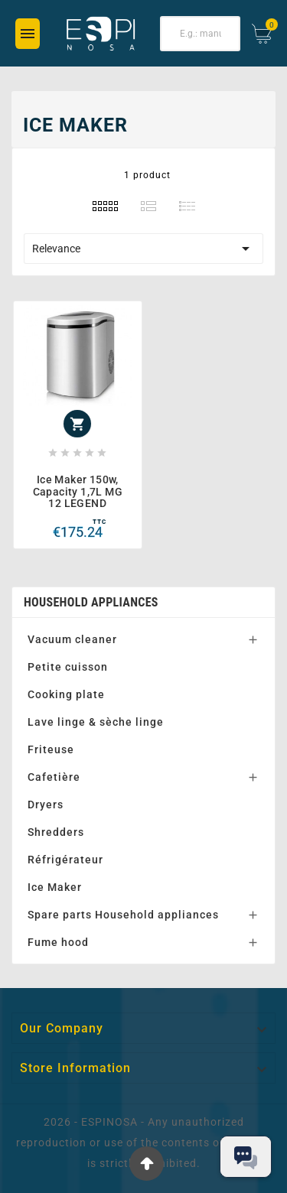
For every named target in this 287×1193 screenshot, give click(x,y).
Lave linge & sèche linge (96, 722)
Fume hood (58, 942)
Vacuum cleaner (72, 639)
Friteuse (51, 749)
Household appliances (91, 602)
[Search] (200, 34)
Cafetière (54, 777)
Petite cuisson (68, 667)
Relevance (143, 248)
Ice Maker (55, 887)
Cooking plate (66, 694)
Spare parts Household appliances (123, 915)
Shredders (56, 832)
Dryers (46, 804)
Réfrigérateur (65, 859)
